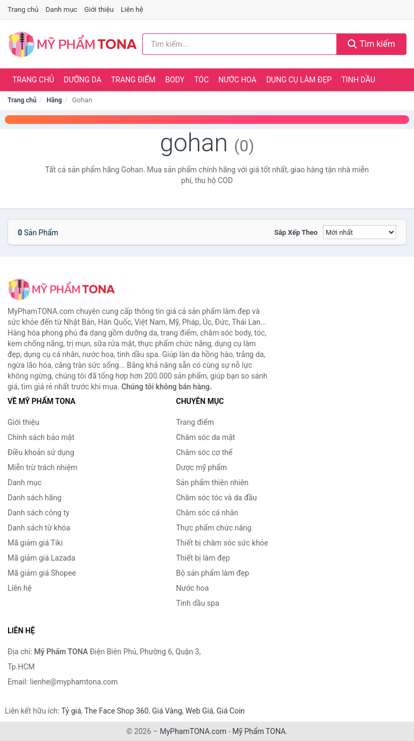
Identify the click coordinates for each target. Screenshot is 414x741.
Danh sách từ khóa (39, 527)
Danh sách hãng (34, 497)
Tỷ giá (71, 711)
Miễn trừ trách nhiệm (42, 467)
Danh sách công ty (39, 512)
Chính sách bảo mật (41, 437)
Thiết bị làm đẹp (203, 558)
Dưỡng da (82, 79)
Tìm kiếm (371, 44)
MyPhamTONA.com (193, 731)
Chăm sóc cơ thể (204, 452)
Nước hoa (237, 79)
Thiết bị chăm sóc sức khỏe (222, 543)
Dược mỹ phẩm (201, 467)
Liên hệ (132, 9)
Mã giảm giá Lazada (41, 558)
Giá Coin (231, 711)
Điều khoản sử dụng (41, 452)
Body (175, 79)
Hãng (53, 100)
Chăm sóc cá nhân (207, 512)
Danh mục (62, 9)
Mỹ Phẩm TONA (259, 731)
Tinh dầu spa (197, 603)
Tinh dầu (358, 79)
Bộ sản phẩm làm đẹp (213, 573)
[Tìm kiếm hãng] (239, 44)
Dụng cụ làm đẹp (299, 79)
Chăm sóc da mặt (206, 437)
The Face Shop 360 (116, 711)
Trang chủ (23, 9)
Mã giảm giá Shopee (42, 573)
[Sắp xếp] (359, 232)
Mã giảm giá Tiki (35, 543)
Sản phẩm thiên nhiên (212, 482)
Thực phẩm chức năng (214, 527)
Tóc (201, 79)
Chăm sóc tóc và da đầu (216, 497)
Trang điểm (133, 79)
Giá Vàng (167, 711)
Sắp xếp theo (296, 232)
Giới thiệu (98, 9)
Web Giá (199, 711)
